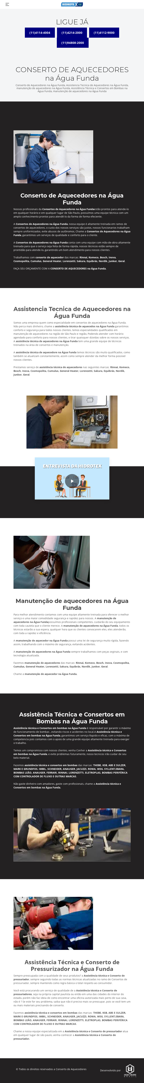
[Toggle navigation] (7, 4)
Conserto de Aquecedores (71, 1069)
